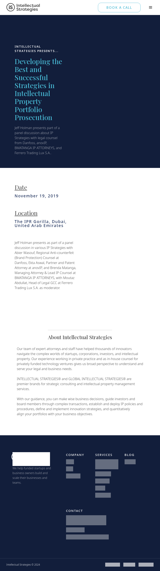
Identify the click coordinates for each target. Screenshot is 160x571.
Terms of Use (112, 564)
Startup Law (103, 474)
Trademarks (103, 495)
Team (69, 469)
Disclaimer (129, 564)
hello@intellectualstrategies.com (87, 537)
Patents (100, 488)
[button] (150, 7)
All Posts (130, 462)
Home (70, 462)
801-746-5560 (75, 530)
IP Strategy (102, 481)
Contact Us (73, 476)
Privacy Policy (146, 564)
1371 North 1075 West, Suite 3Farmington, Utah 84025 (86, 520)
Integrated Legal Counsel (106, 464)
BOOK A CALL (119, 7)
